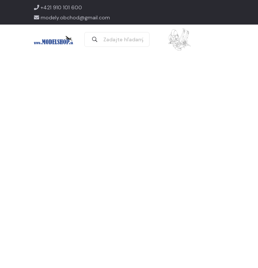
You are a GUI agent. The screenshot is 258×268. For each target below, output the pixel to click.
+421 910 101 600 (58, 7)
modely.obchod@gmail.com (72, 17)
